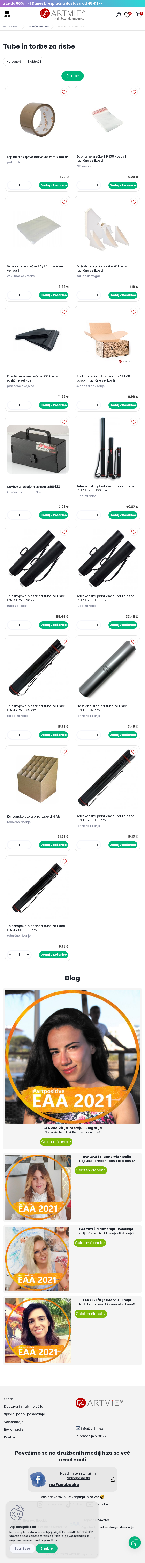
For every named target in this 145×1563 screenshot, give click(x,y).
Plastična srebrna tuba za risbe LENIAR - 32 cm (101, 708)
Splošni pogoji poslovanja (24, 1414)
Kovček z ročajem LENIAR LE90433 (33, 487)
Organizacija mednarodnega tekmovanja (107, 1527)
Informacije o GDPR (91, 1436)
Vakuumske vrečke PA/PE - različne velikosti (35, 268)
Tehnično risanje (38, 26)
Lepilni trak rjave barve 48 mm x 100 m (37, 157)
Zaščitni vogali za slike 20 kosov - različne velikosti (103, 268)
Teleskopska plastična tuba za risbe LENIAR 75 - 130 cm (36, 598)
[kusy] (19, 185)
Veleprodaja (14, 1422)
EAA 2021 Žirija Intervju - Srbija (107, 1300)
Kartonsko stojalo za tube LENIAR (33, 817)
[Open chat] (135, 1542)
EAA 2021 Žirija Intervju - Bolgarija (72, 1128)
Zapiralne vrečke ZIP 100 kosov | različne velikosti (101, 158)
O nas (9, 1399)
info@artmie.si (93, 1428)
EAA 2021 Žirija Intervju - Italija (107, 1157)
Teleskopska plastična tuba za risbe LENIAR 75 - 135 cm (36, 708)
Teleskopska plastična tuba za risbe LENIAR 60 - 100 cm (36, 928)
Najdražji (34, 61)
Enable (47, 1548)
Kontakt (10, 1437)
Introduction (11, 26)
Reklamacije (13, 1429)
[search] (118, 15)
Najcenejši (14, 61)
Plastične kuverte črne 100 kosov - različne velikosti (34, 378)
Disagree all (22, 1549)
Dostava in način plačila (23, 1406)
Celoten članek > (56, 1141)
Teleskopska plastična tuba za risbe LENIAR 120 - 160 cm (105, 488)
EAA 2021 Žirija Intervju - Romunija (106, 1229)
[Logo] (62, 14)
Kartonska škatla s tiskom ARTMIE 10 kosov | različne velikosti (105, 378)
